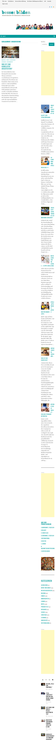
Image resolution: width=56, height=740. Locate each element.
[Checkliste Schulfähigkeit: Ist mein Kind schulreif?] (45, 211)
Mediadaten (11, 1)
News (7, 60)
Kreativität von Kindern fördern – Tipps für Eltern (49, 723)
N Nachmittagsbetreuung (48, 547)
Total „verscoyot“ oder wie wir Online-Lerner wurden (49, 696)
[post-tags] (52, 679)
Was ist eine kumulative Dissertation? (7, 66)
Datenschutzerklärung (20, 1)
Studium (4, 62)
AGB (45, 1)
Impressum (5, 3)
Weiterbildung (45, 623)
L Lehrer (43, 544)
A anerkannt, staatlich (47, 527)
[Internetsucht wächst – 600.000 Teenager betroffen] (45, 407)
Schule (43, 612)
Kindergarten (45, 599)
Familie (43, 596)
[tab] (42, 679)
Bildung (4, 60)
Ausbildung (44, 585)
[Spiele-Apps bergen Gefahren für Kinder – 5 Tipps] (45, 305)
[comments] (49, 679)
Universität (10, 62)
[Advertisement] (47, 73)
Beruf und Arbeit (46, 588)
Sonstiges (12, 60)
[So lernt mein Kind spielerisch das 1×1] (45, 161)
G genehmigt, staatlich (47, 535)
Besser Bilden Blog (46, 590)
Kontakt (49, 1)
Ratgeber (43, 609)
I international (45, 538)
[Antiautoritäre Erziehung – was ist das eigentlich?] (45, 351)
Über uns (4, 1)
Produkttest (45, 607)
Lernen (43, 601)
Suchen (43, 41)
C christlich (44, 533)
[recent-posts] (46, 679)
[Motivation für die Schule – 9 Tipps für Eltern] (45, 259)
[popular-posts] (42, 679)
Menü (3, 36)
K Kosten (43, 541)
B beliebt (43, 530)
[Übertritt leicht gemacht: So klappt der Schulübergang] (45, 109)
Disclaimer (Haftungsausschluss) (35, 1)
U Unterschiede (45, 551)
